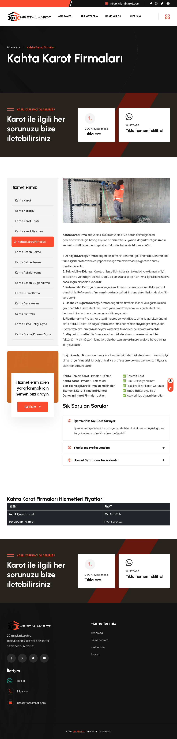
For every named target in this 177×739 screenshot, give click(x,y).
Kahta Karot (21, 200)
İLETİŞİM (135, 16)
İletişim (95, 654)
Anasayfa (64, 16)
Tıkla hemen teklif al (144, 130)
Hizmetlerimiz (99, 640)
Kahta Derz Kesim (25, 303)
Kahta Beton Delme (26, 252)
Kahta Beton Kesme (27, 262)
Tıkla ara (93, 133)
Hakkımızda (113, 16)
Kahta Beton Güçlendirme (31, 283)
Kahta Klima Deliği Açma (29, 324)
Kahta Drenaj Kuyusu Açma (31, 334)
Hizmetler (88, 16)
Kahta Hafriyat (23, 314)
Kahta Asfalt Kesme (27, 272)
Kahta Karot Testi (25, 221)
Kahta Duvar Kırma (26, 293)
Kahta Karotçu (23, 211)
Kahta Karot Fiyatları (27, 231)
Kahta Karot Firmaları (30, 242)
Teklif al (20, 681)
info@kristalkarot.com (122, 3)
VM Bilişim (78, 731)
